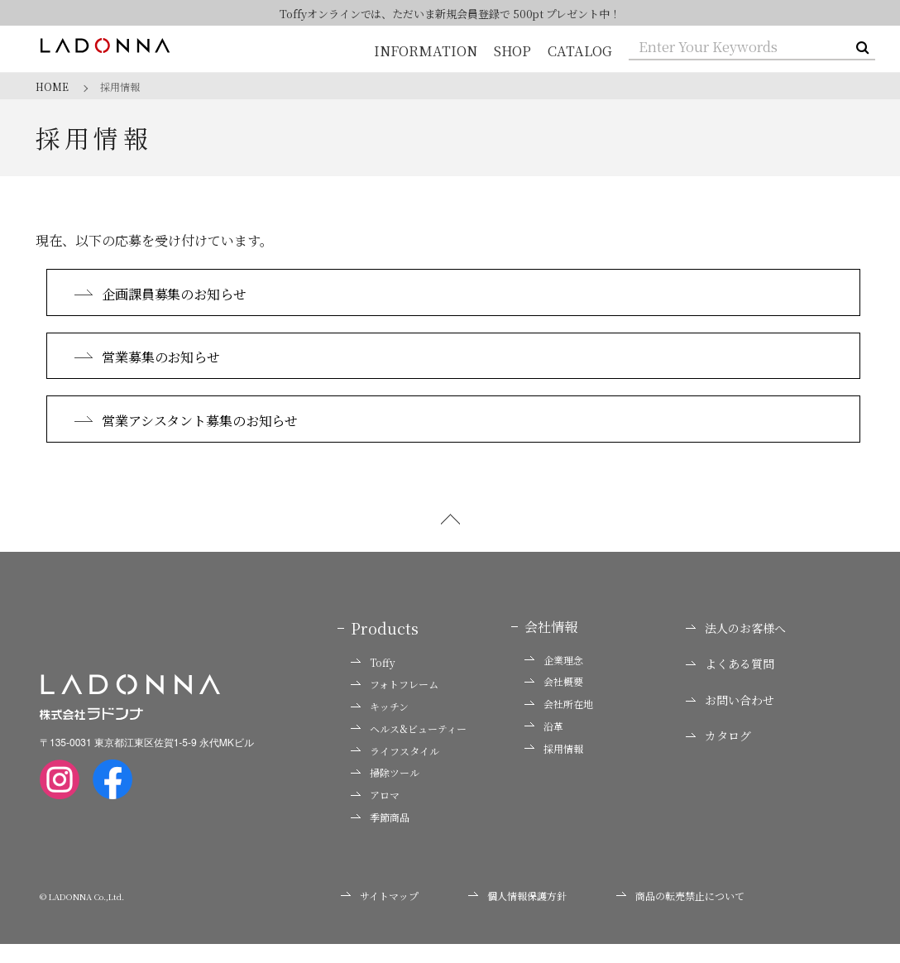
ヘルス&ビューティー (409, 747)
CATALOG (580, 50)
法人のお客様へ (736, 646)
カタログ (718, 755)
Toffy (373, 681)
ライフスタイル (395, 769)
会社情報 (550, 645)
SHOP (514, 50)
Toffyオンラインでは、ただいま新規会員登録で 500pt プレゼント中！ (450, 14)
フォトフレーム (394, 703)
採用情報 (553, 767)
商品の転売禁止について (680, 914)
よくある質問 (730, 683)
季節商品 (380, 836)
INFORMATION (427, 50)
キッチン (380, 725)
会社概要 (553, 700)
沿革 (543, 744)
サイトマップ (380, 914)
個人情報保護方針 (517, 914)
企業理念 (553, 678)
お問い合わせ (730, 718)
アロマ (375, 814)
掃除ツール (385, 791)
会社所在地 (558, 723)
